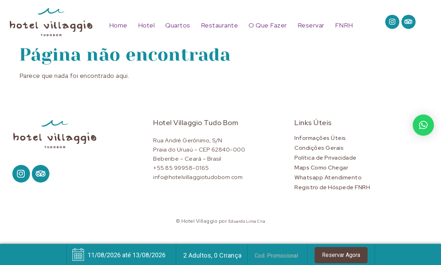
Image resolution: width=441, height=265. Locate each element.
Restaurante (219, 25)
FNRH (344, 25)
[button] (423, 125)
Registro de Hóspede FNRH (332, 187)
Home (118, 25)
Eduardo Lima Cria (247, 221)
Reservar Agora (341, 255)
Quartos (177, 25)
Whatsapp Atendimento (328, 177)
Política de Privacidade (325, 157)
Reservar (311, 25)
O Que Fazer (268, 25)
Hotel (146, 25)
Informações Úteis (320, 138)
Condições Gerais (319, 148)
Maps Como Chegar (321, 167)
